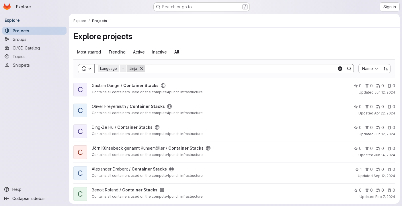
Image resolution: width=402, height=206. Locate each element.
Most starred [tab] (89, 51)
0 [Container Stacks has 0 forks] (369, 85)
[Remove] (141, 68)
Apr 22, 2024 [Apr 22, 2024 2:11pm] (384, 113)
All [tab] (176, 51)
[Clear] (340, 68)
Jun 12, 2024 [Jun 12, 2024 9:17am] (384, 92)
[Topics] (34, 56)
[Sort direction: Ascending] (386, 68)
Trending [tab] (117, 51)
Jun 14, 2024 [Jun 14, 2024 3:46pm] (384, 155)
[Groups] (34, 39)
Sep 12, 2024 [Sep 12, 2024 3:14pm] (384, 176)
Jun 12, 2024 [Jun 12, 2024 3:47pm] (384, 134)
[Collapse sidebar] (34, 199)
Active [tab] (139, 51)
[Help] (34, 189)
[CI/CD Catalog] (34, 48)
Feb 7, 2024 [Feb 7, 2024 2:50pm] (385, 197)
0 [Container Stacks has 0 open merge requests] (380, 85)
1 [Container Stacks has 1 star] (358, 169)
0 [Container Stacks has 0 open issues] (391, 85)
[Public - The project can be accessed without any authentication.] (163, 85)
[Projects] (34, 31)
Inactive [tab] (159, 51)
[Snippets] (34, 65)
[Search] (241, 68)
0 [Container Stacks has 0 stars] (358, 85)
